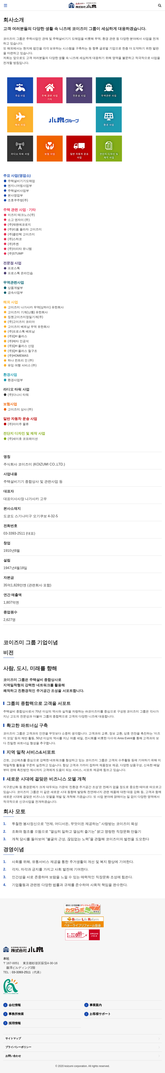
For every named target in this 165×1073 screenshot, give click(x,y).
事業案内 (96, 1005)
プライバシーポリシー (18, 1047)
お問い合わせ (13, 1055)
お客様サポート (100, 1014)
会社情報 (15, 1005)
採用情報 (15, 1023)
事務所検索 (16, 1014)
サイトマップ (13, 1038)
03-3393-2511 (21, 972)
